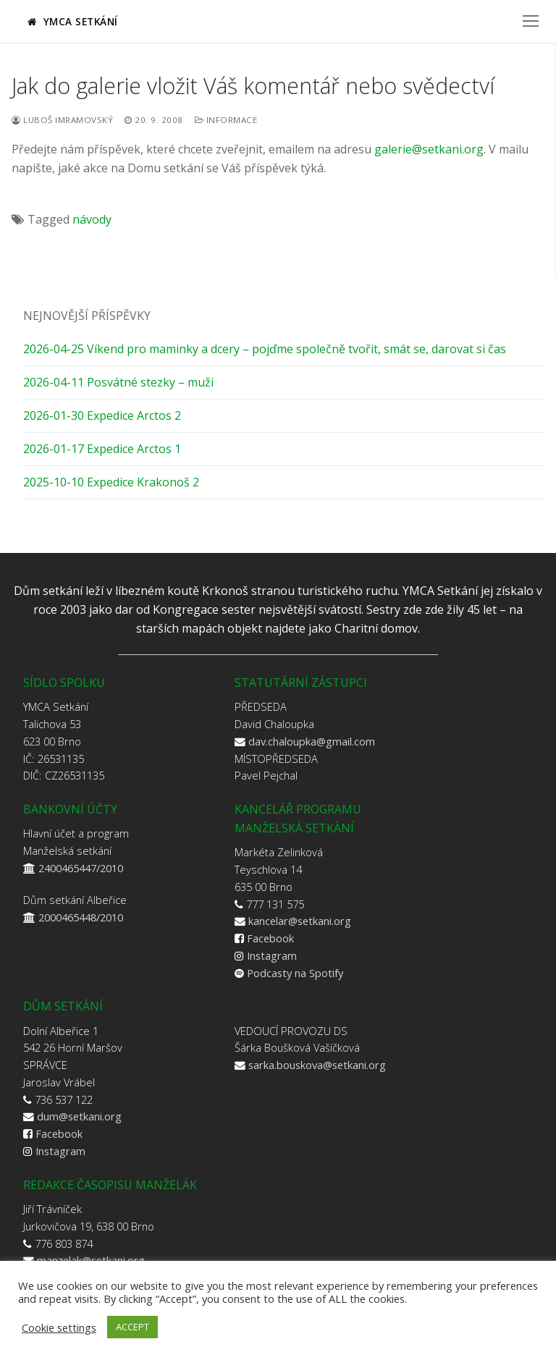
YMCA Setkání (73, 21)
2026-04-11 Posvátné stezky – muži (118, 382)
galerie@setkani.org (429, 149)
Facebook (270, 938)
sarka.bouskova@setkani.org (317, 1064)
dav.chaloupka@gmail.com (311, 741)
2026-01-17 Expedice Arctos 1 (102, 449)
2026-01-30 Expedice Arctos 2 (102, 415)
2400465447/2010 (80, 868)
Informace (226, 119)
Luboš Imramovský (62, 119)
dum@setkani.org (79, 1116)
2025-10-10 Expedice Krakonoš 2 (111, 482)
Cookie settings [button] (59, 1327)
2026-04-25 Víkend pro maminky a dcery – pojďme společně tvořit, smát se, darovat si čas (264, 349)
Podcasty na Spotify (295, 973)
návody (91, 219)
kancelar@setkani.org (299, 920)
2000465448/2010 (80, 917)
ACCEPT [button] (132, 1326)
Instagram (272, 955)
